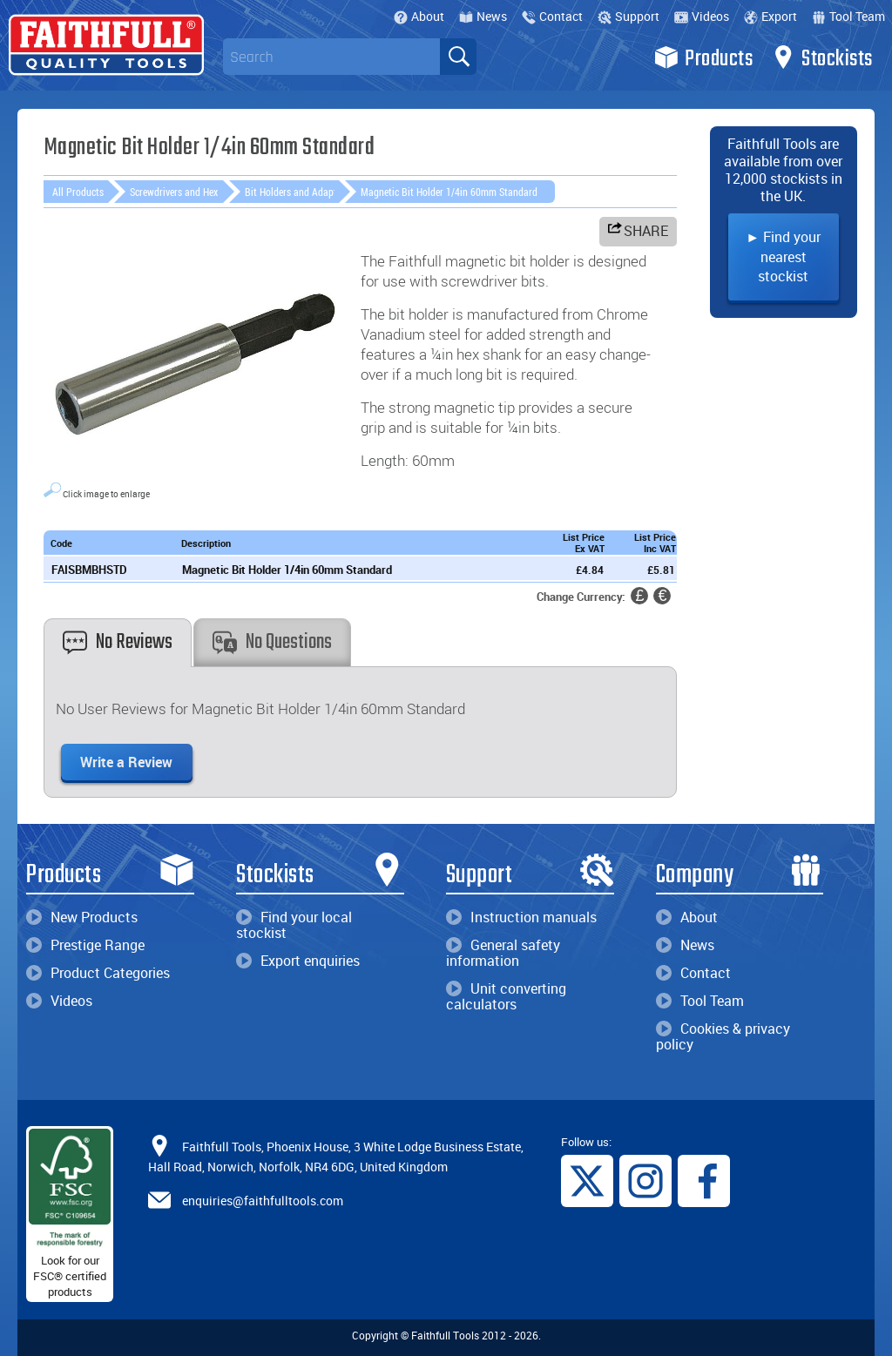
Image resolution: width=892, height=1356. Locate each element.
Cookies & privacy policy (723, 1036)
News (483, 16)
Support (628, 16)
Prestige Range (85, 945)
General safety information (503, 952)
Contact (552, 16)
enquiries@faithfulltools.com (262, 1200)
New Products (82, 917)
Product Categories (98, 972)
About (419, 16)
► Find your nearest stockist (783, 256)
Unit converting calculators (506, 996)
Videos (701, 16)
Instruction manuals (521, 917)
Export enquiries (298, 960)
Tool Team (848, 16)
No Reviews (117, 642)
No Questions (272, 642)
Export (770, 16)
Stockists (822, 57)
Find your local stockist (294, 924)
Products (703, 57)
